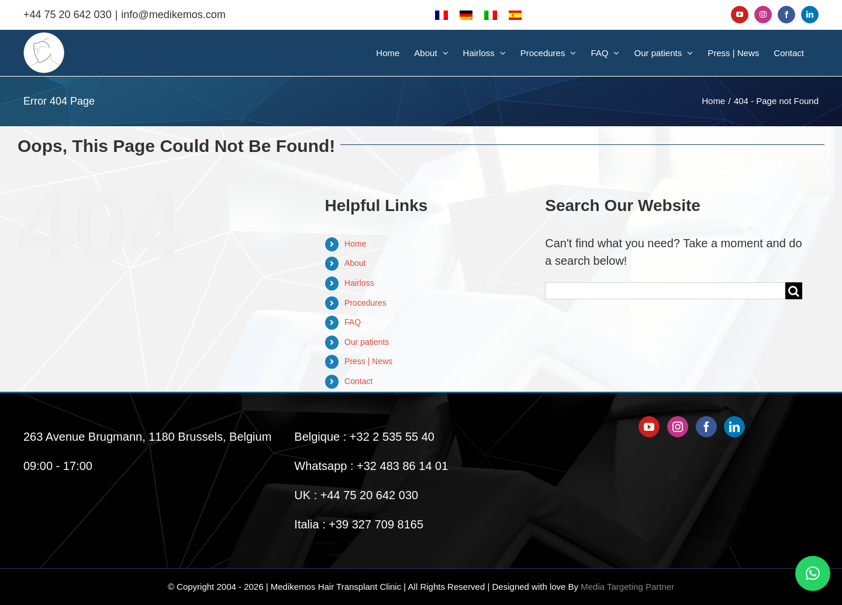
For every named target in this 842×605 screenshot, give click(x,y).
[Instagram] (677, 426)
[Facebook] (706, 426)
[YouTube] (649, 426)
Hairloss (359, 283)
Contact (358, 381)
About (355, 263)
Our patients (366, 342)
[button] (812, 573)
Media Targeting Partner (627, 587)
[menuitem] (441, 14)
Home (355, 243)
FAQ (352, 322)
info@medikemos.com (173, 14)
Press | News (368, 361)
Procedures (365, 302)
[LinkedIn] (734, 426)
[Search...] (665, 290)
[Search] (793, 290)
